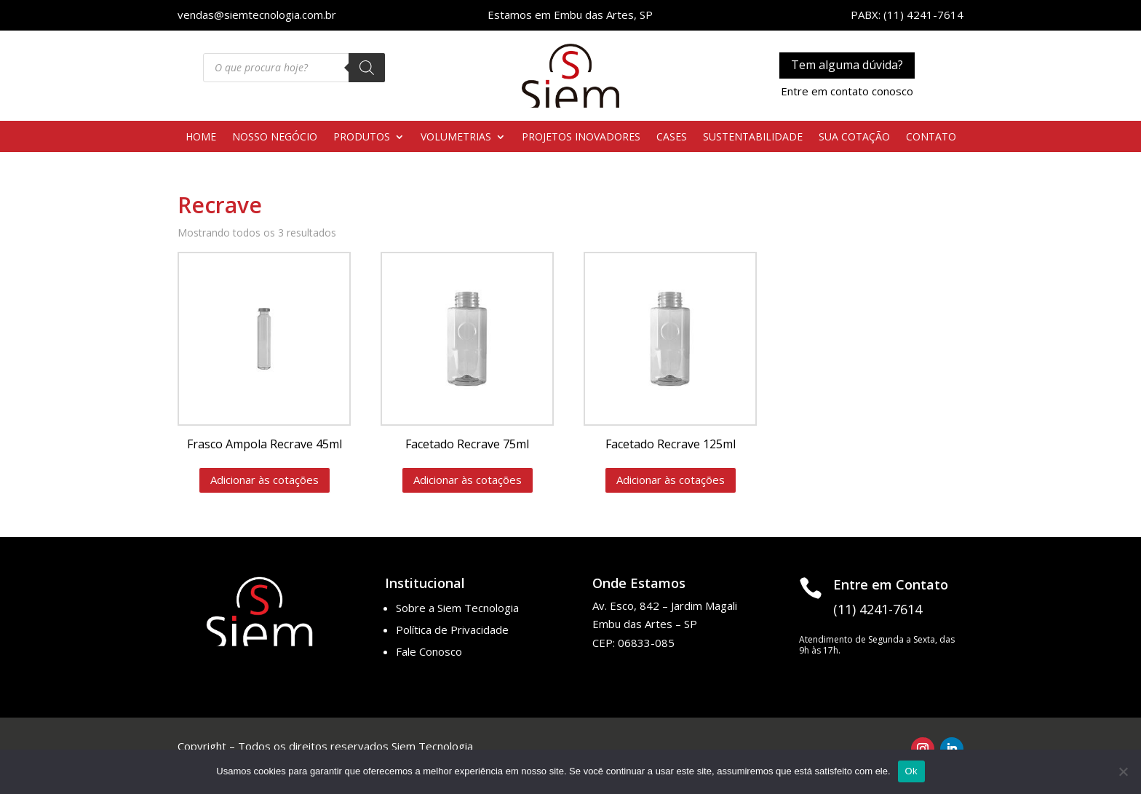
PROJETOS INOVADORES (581, 137)
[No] (1123, 771)
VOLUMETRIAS (456, 137)
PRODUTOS (361, 137)
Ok (911, 771)
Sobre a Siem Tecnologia (457, 607)
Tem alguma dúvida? (847, 65)
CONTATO (931, 137)
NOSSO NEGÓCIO (274, 137)
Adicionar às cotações (264, 479)
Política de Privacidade (452, 629)
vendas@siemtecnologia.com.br (257, 14)
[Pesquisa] (367, 67)
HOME (201, 137)
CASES (671, 137)
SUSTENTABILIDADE (753, 137)
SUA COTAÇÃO (854, 137)
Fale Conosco (429, 651)
